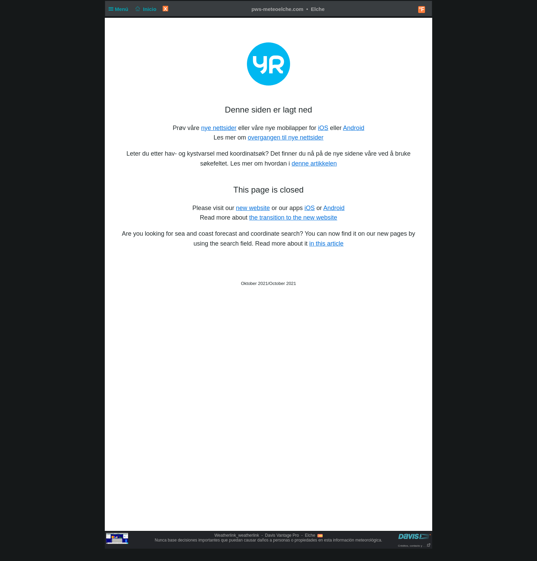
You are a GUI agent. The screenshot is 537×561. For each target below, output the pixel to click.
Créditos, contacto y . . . (414, 545)
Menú (120, 9)
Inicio (145, 9)
